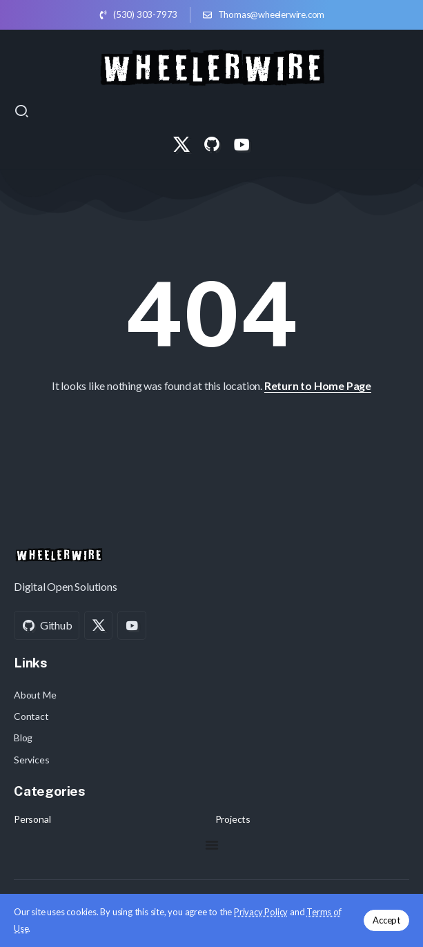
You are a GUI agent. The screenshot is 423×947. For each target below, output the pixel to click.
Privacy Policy (261, 911)
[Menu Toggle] (212, 845)
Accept (386, 920)
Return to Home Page (317, 385)
